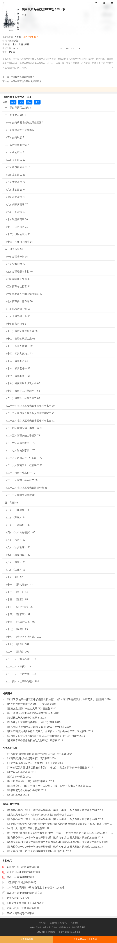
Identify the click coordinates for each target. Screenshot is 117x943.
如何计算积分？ (30, 36)
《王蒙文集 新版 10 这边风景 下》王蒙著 (28, 708)
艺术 (24, 15)
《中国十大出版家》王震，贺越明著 (25, 828)
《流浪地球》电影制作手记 (21, 882)
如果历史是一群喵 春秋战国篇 (23, 867)
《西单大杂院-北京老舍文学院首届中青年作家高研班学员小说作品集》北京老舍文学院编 (53, 842)
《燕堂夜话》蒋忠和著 (18, 772)
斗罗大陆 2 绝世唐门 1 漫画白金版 (25, 903)
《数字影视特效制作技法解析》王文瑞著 (28, 704)
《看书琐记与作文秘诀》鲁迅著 (23, 790)
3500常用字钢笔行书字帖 (20, 913)
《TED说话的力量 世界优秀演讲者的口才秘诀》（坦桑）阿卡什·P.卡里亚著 (46, 767)
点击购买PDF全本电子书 (85, 939)
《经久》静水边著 (15, 776)
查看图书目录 (26, 939)
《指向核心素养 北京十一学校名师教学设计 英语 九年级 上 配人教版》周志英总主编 (51, 819)
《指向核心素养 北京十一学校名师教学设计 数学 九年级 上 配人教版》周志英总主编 (51, 837)
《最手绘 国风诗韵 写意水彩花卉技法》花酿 (29, 713)
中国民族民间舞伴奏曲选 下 (24, 77)
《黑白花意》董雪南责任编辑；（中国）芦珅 (30, 722)
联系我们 (42, 923)
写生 (13, 102)
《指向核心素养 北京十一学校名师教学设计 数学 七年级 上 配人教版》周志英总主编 (51, 846)
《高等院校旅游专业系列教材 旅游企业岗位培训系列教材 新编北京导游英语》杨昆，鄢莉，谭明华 (59, 824)
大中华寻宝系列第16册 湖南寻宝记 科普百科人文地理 (35, 887)
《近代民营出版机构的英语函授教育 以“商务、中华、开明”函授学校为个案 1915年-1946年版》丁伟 (59, 833)
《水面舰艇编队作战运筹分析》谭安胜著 (28, 758)
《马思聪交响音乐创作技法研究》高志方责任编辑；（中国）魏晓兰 (42, 736)
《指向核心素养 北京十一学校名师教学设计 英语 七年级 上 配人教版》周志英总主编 (51, 810)
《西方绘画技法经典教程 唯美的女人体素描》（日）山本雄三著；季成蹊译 (46, 731)
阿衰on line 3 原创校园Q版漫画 (23, 872)
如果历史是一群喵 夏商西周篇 (23, 908)
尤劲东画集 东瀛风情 (18, 898)
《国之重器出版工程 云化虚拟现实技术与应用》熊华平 (35, 851)
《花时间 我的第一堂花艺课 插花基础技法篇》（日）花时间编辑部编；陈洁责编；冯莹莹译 (55, 699)
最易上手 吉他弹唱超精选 (20, 877)
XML (74, 932)
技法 (21, 102)
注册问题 (53, 923)
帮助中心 (63, 923)
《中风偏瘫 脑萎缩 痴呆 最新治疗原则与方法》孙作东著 (36, 754)
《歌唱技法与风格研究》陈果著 (23, 717)
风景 (37, 102)
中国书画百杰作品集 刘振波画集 (26, 81)
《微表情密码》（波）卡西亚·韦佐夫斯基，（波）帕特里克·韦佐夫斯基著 (45, 786)
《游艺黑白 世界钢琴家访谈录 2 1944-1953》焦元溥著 (35, 727)
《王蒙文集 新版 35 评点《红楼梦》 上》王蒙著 (31, 763)
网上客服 (74, 923)
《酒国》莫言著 (14, 795)
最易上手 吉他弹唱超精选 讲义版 (24, 892)
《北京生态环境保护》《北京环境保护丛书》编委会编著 (36, 814)
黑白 (29, 102)
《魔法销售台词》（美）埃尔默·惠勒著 (27, 781)
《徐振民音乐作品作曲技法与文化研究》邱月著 (31, 740)
